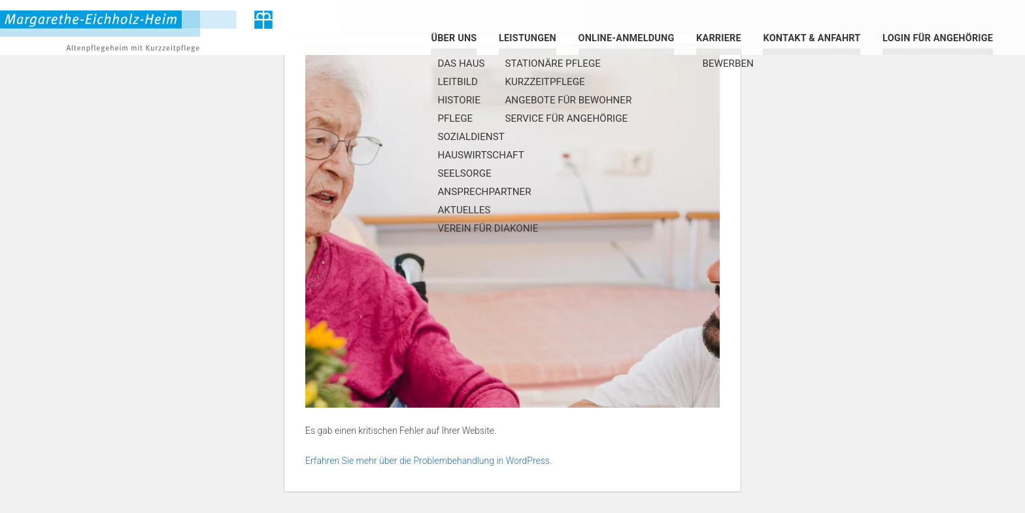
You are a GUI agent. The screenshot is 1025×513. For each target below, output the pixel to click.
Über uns (454, 38)
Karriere (718, 38)
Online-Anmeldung (627, 38)
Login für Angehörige (937, 38)
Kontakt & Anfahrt (811, 38)
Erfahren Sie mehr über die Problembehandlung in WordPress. (428, 460)
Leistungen (527, 38)
